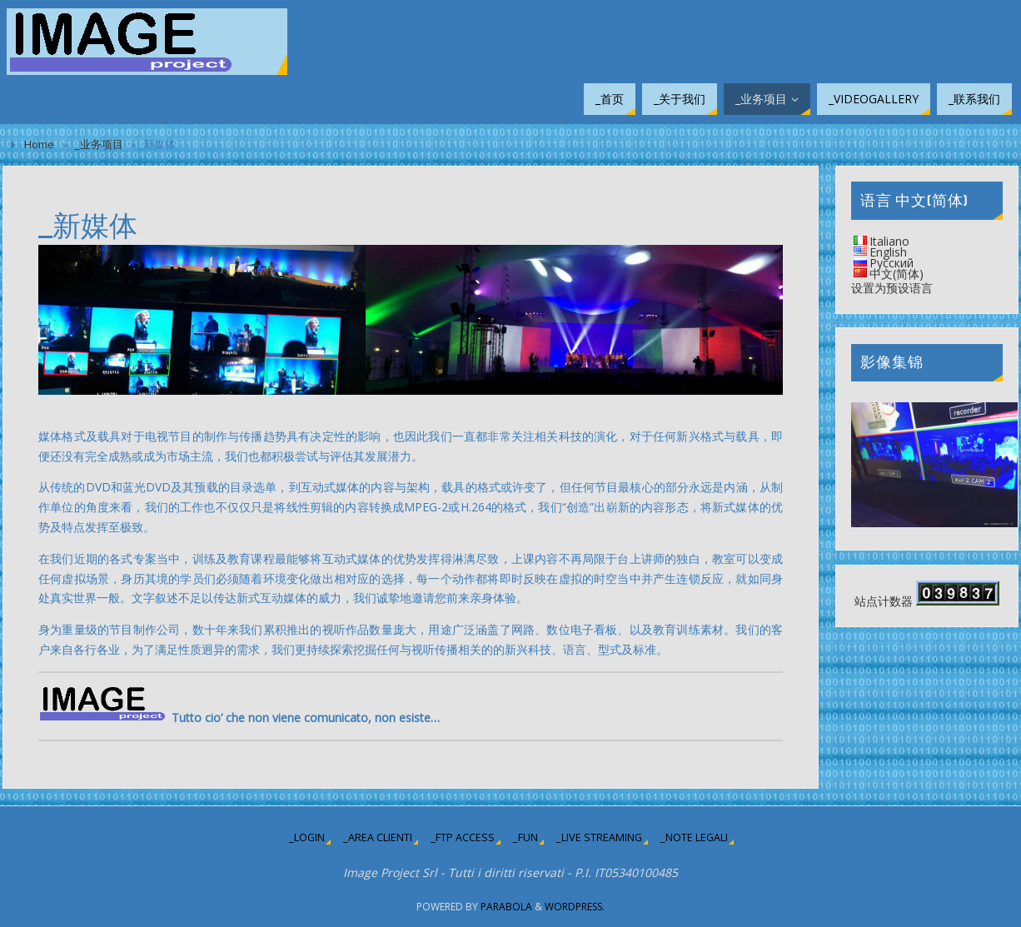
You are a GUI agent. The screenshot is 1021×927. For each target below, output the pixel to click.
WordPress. (575, 907)
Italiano (889, 241)
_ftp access (463, 837)
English (888, 252)
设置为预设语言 (892, 288)
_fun (525, 837)
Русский (891, 263)
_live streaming (599, 837)
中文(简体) (896, 274)
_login (307, 837)
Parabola (506, 907)
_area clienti (377, 837)
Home (39, 144)
